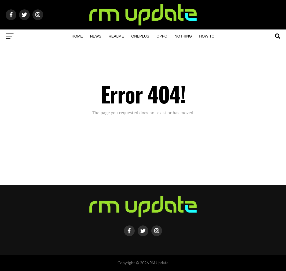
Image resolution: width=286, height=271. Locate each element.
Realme (116, 36)
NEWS (95, 36)
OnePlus (140, 36)
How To (206, 36)
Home (77, 36)
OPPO (161, 36)
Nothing (183, 36)
